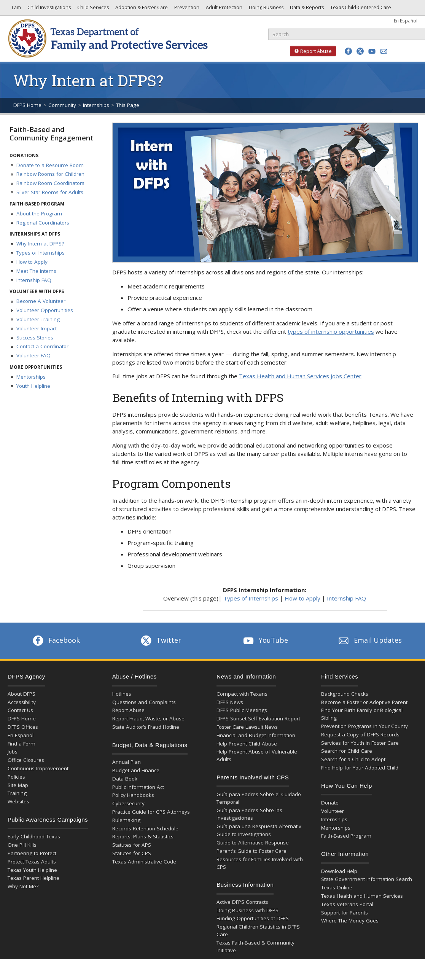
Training (17, 793)
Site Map (18, 785)
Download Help (339, 871)
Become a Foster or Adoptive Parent (364, 702)
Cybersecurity (128, 803)
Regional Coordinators (42, 222)
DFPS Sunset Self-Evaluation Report (258, 718)
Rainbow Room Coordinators (50, 183)
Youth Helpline (33, 385)
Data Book (124, 778)
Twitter (160, 640)
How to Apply (32, 261)
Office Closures (26, 760)
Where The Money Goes (350, 920)
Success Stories (34, 337)
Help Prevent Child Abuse (246, 743)
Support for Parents (344, 912)
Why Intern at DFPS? (40, 243)
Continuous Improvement (38, 768)
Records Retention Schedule (145, 828)
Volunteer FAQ (33, 355)
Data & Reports (306, 9)
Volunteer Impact (36, 328)
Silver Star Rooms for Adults (49, 192)
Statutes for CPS (131, 853)
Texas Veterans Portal (347, 904)
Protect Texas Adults (32, 861)
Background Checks (344, 693)
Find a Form (21, 743)
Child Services (92, 9)
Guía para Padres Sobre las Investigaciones (249, 814)
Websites (18, 801)
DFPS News (229, 702)
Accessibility (22, 702)
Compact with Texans (241, 693)
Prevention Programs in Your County (364, 726)
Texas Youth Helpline (32, 870)
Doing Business (266, 9)
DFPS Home (27, 105)
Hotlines (121, 693)
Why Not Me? (23, 886)
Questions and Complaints (144, 702)
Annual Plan (126, 761)
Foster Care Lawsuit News (247, 726)
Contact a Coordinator (42, 346)
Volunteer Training (38, 319)
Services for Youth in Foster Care (360, 742)
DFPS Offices (23, 726)
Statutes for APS (131, 844)
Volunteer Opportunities (44, 310)
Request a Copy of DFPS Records (360, 734)
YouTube (265, 640)
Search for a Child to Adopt (353, 759)
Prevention (186, 9)
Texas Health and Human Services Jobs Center (300, 376)
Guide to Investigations (243, 834)
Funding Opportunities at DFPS (252, 918)
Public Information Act (138, 787)
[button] (348, 51)
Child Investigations (48, 9)
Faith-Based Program (346, 835)
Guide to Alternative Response (252, 842)
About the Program (39, 213)
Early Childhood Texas (34, 836)
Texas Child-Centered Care (360, 9)
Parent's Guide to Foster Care (251, 850)
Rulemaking (126, 820)
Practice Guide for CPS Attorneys (151, 811)
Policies (16, 776)
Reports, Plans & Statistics (143, 836)
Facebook (55, 640)
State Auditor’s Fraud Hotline (145, 726)
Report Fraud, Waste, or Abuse (148, 718)
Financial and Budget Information (255, 735)
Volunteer (332, 811)
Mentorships (31, 376)
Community (62, 105)
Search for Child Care (346, 750)
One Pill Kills (22, 844)
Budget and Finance (135, 770)
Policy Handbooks (133, 795)
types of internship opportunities (331, 331)
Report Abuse (311, 51)
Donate (330, 802)
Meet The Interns (36, 271)
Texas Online (336, 887)
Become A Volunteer (40, 301)
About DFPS (21, 693)
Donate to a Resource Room (50, 165)
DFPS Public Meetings (241, 710)
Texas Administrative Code (144, 861)
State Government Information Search (366, 879)
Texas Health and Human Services (362, 895)
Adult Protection (224, 9)
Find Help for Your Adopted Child (359, 767)
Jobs (13, 751)
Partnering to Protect (32, 853)
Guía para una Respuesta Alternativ (258, 826)
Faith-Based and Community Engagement (51, 133)
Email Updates (369, 640)
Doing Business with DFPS (247, 910)
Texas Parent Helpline (33, 878)
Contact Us (20, 710)
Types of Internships (40, 252)
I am (15, 9)
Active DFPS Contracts (242, 901)
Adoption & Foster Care (141, 9)
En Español (405, 21)
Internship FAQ (33, 280)
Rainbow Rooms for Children (50, 173)
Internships (96, 105)
